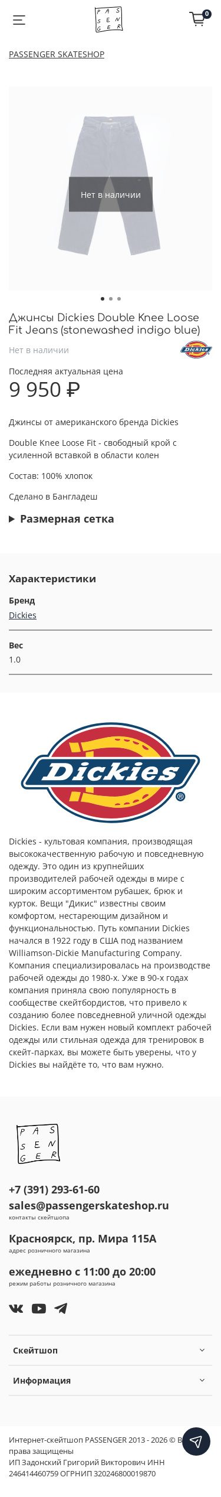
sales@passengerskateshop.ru (89, 1205)
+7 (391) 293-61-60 (54, 1189)
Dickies (23, 615)
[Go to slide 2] (111, 299)
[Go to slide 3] (119, 299)
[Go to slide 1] (102, 299)
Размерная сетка (67, 518)
